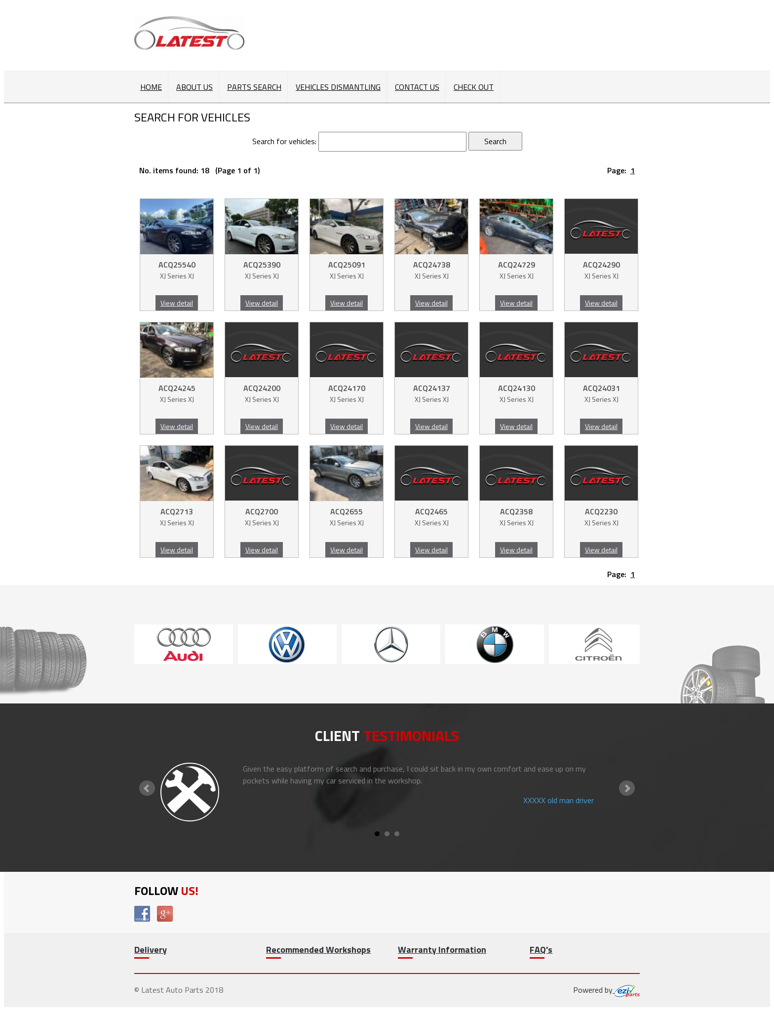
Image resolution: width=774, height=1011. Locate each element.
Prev (147, 788)
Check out (474, 87)
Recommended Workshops (318, 949)
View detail (176, 303)
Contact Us (417, 87)
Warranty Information (442, 949)
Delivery (150, 949)
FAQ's (541, 949)
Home (151, 87)
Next (627, 788)
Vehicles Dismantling (338, 87)
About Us (194, 87)
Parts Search (254, 87)
